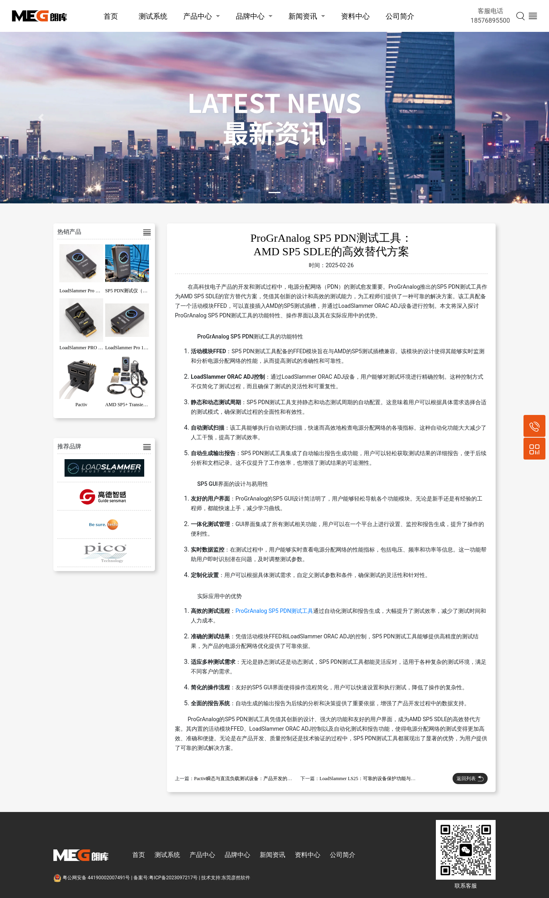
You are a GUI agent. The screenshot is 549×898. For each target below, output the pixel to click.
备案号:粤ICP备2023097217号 (165, 877)
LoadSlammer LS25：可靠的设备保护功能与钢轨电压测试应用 (384, 778)
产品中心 (197, 16)
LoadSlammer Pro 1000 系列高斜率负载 (145, 347)
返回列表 (470, 778)
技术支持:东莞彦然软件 (225, 877)
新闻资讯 (302, 16)
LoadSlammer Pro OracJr (83, 290)
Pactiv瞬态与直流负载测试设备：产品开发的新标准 (248, 778)
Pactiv (81, 404)
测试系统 (153, 16)
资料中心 (355, 16)
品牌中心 (250, 16)
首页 (111, 16)
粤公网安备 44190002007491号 (92, 877)
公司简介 (400, 16)
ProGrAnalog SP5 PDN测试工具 (274, 611)
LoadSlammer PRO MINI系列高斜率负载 (101, 347)
